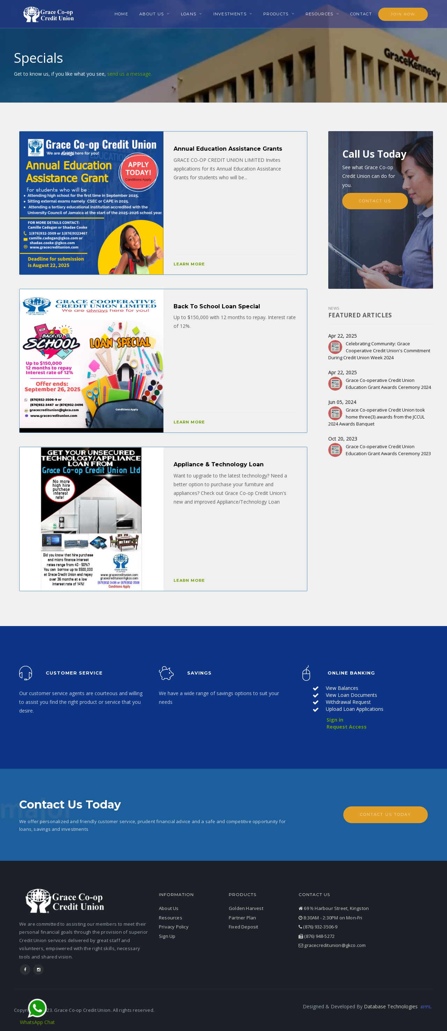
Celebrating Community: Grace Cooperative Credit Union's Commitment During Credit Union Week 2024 (379, 350)
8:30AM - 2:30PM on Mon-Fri (330, 917)
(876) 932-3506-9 (318, 927)
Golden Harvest (246, 908)
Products (275, 14)
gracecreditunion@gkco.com (332, 945)
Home (121, 14)
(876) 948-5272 (317, 936)
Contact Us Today (385, 814)
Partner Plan (242, 917)
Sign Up (167, 936)
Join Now (403, 14)
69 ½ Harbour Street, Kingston (334, 908)
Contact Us (375, 200)
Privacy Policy (174, 927)
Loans (189, 14)
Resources (320, 14)
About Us (151, 14)
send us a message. (129, 73)
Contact (361, 14)
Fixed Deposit (243, 927)
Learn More (189, 264)
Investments (230, 14)
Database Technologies (398, 1006)
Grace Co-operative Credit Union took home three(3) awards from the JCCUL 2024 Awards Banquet (376, 417)
